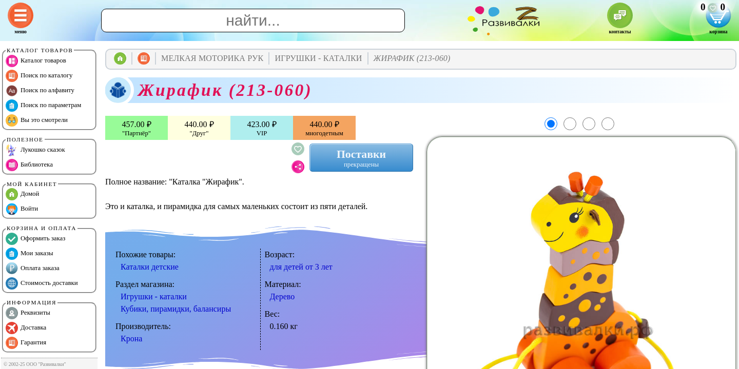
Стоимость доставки (42, 283)
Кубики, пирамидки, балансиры (176, 308)
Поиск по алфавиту (40, 91)
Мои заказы (29, 254)
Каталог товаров (36, 61)
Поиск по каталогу (39, 76)
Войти (22, 209)
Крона (131, 338)
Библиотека (29, 165)
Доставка (26, 328)
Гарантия (26, 343)
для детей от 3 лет (301, 266)
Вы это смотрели (37, 120)
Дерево (282, 296)
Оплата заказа (33, 268)
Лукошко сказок (35, 150)
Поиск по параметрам (43, 105)
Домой (22, 194)
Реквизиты (28, 313)
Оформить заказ (35, 239)
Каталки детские (150, 266)
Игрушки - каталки (154, 296)
